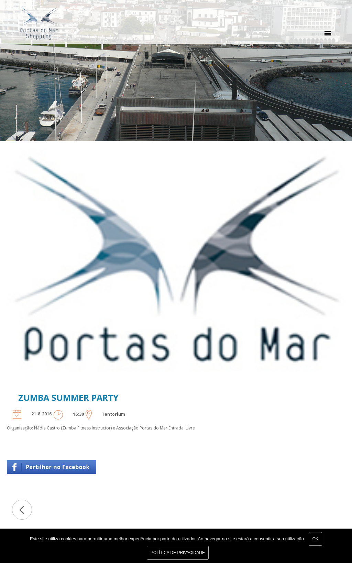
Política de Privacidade (178, 552)
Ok (315, 539)
